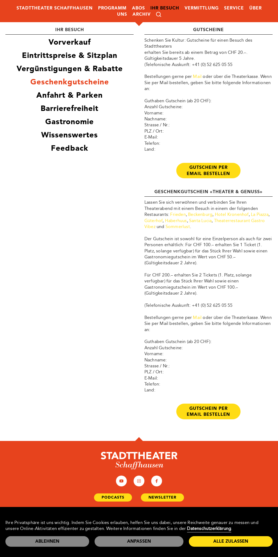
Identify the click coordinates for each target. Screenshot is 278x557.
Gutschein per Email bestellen (208, 170)
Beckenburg (200, 214)
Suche (158, 14)
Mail (197, 76)
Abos (138, 8)
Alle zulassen (230, 541)
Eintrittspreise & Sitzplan (69, 55)
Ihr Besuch (164, 8)
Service (234, 8)
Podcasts (113, 497)
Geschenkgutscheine (69, 82)
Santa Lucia (200, 220)
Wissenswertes (69, 135)
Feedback (69, 148)
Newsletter (162, 497)
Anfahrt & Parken (69, 95)
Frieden (178, 214)
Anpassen (139, 541)
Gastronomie (69, 121)
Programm (112, 8)
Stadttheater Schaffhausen (55, 8)
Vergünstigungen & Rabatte (70, 68)
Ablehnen (47, 541)
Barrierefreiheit (69, 108)
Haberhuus (176, 220)
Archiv (141, 14)
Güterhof (153, 220)
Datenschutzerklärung (209, 528)
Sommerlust (178, 226)
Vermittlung (202, 8)
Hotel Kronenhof (232, 214)
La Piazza (260, 214)
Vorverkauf (70, 42)
